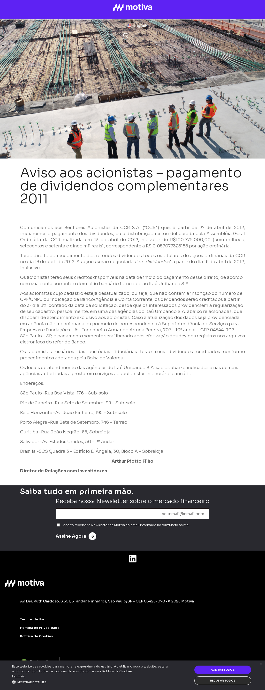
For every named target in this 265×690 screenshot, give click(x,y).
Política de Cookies (36, 636)
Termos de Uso (32, 619)
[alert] (132, 675)
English (140, 25)
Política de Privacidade (40, 628)
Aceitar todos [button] (223, 669)
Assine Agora (76, 536)
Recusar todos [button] (223, 680)
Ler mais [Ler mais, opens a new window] (18, 676)
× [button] (261, 665)
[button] (90, 682)
